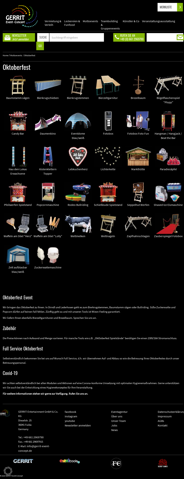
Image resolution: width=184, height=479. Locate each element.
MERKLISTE (169, 7)
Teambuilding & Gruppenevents (110, 23)
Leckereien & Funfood (72, 23)
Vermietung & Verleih (53, 23)
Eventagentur (119, 412)
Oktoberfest (29, 55)
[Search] (76, 37)
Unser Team (118, 421)
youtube (70, 421)
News (114, 430)
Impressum (165, 416)
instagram (71, 416)
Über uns (116, 416)
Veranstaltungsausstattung (158, 21)
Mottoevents (90, 21)
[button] (8, 471)
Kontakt (162, 425)
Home (5, 55)
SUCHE (43, 37)
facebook (70, 412)
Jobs (114, 425)
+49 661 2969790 (34, 437)
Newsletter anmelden (78, 425)
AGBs (161, 421)
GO (40, 46)
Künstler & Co (131, 21)
